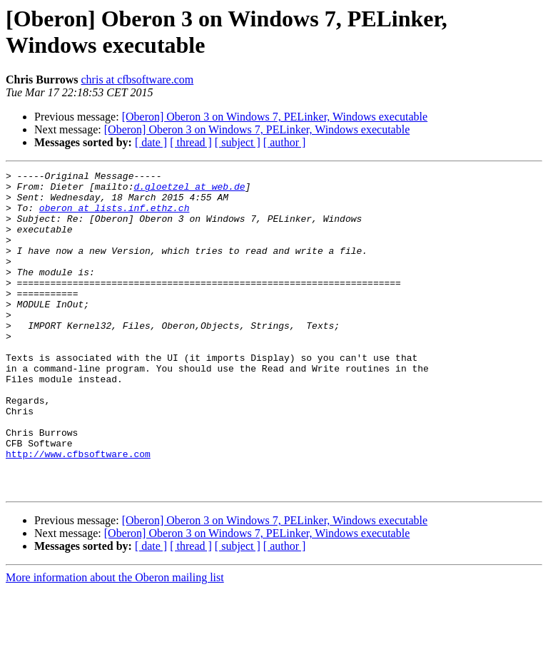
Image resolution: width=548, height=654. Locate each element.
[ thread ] (191, 142)
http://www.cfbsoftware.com (78, 511)
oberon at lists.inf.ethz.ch (114, 216)
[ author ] (284, 142)
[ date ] (151, 142)
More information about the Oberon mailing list (115, 641)
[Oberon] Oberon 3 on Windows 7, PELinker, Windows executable (275, 117)
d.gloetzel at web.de (189, 190)
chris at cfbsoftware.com (137, 79)
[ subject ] (237, 142)
